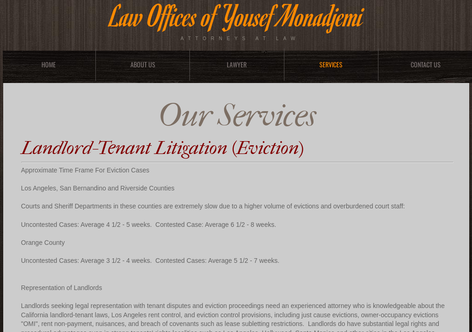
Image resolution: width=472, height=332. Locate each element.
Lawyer (237, 64)
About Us (142, 64)
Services (330, 64)
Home (48, 64)
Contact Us (426, 64)
